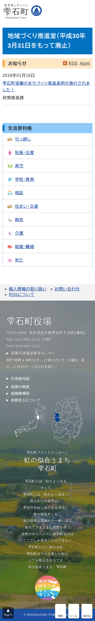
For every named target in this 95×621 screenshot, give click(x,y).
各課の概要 (20, 387)
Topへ (8, 615)
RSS (73, 63)
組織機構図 (20, 393)
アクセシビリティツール (73, 611)
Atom (85, 63)
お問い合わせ (67, 289)
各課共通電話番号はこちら (33, 353)
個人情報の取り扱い (28, 289)
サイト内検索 (60, 611)
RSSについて (21, 294)
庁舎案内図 (20, 379)
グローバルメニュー (86, 611)
